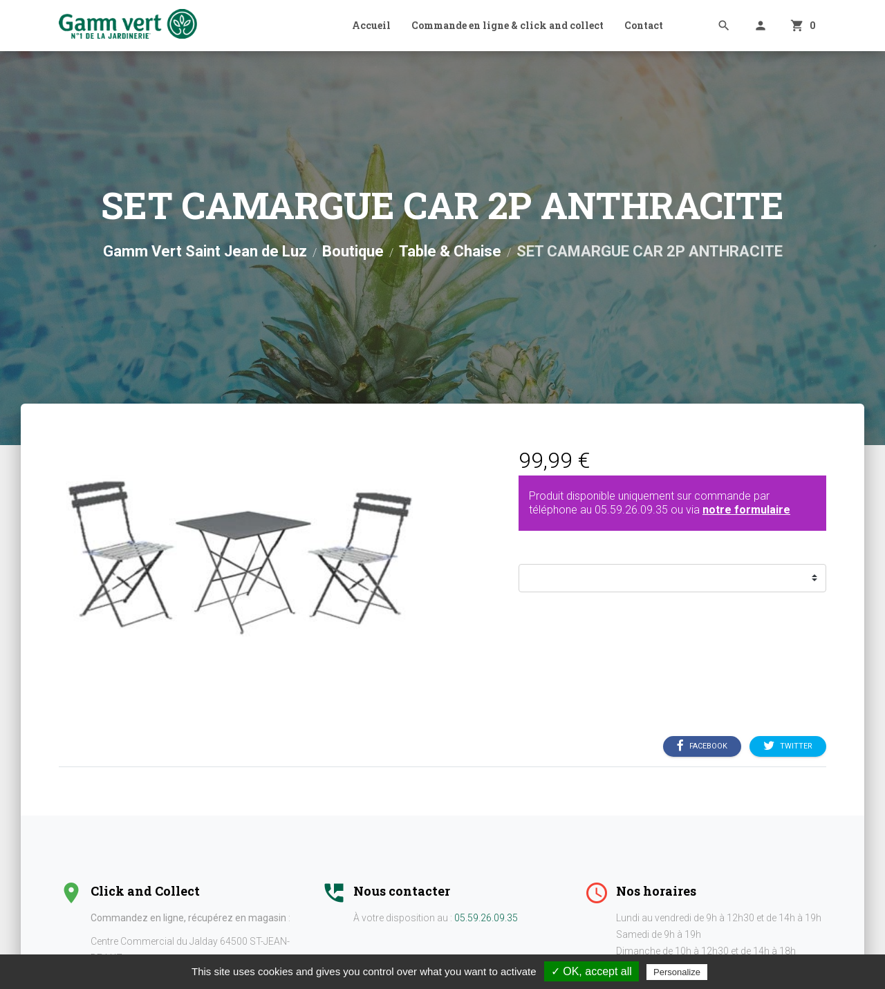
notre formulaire (746, 509)
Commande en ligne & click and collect (507, 25)
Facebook (702, 746)
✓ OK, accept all (591, 971)
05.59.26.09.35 (631, 509)
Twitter (787, 746)
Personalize (676, 972)
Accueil (371, 25)
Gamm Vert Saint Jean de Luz (205, 251)
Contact (643, 25)
